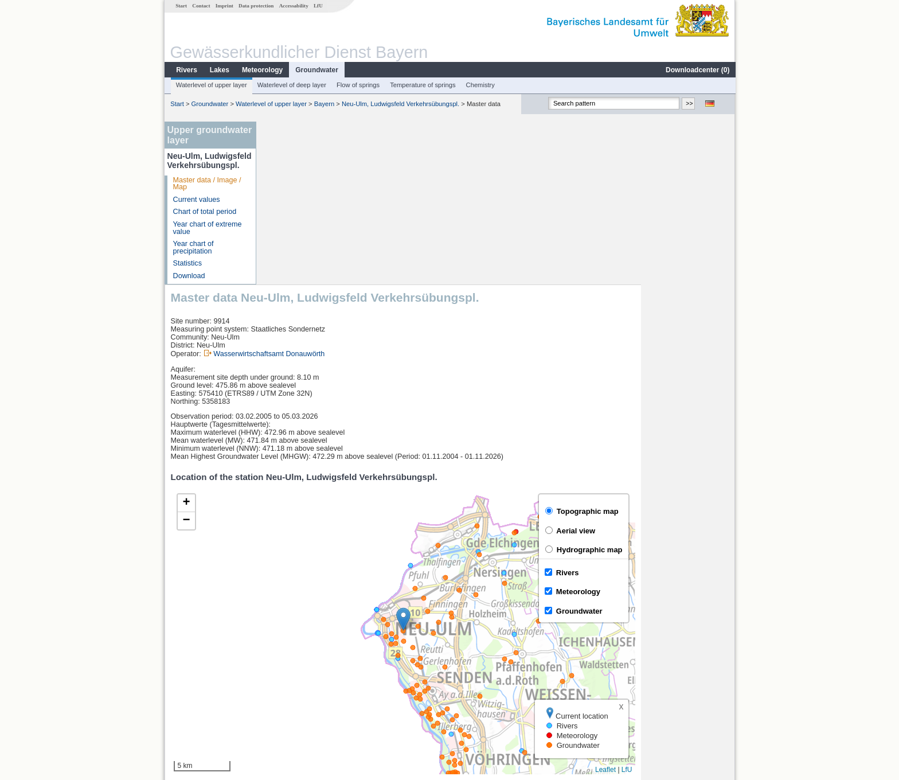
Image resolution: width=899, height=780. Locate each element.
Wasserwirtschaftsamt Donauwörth (363, 191)
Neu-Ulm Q (290, 674)
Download (189, 276)
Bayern (324, 103)
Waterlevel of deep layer (291, 84)
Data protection (255, 6)
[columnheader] (313, 637)
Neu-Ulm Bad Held (302, 662)
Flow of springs (357, 84)
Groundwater (316, 70)
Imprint (224, 6)
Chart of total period (204, 212)
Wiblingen (288, 687)
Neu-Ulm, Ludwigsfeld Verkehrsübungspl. (400, 103)
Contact (200, 6)
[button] (497, 456)
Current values (196, 200)
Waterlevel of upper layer (211, 84)
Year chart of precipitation (193, 247)
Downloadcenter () (697, 70)
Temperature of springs (422, 84)
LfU (317, 6)
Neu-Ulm (286, 649)
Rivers (186, 70)
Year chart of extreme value (207, 228)
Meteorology (261, 70)
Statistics (187, 263)
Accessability (293, 6)
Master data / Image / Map (207, 184)
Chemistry (480, 84)
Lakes (219, 70)
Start (180, 6)
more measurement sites (319, 700)
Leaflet (699, 607)
